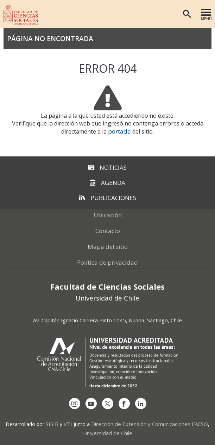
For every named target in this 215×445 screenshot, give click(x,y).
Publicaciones (107, 198)
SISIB (52, 423)
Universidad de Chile (107, 433)
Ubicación (108, 215)
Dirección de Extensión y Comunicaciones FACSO (149, 423)
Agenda (107, 183)
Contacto (107, 231)
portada (119, 131)
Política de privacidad (107, 262)
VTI (68, 423)
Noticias (107, 167)
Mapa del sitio (108, 247)
